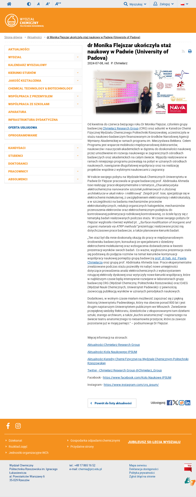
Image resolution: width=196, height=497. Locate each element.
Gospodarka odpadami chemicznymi (95, 440)
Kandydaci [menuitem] (16, 148)
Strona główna (13, 37)
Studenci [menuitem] (15, 155)
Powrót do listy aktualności (113, 403)
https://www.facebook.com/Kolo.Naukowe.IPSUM (137, 377)
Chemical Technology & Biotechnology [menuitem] (40, 88)
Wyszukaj (135, 4)
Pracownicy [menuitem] (18, 171)
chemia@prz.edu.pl (90, 469)
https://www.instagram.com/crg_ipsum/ (131, 385)
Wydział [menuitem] (15, 57)
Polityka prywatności (142, 473)
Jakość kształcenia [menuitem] (24, 80)
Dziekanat (15, 440)
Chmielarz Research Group (121, 128)
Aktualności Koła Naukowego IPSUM (112, 352)
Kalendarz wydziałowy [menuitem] (27, 65)
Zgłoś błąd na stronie (142, 476)
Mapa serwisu (138, 465)
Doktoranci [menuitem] (18, 163)
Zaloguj (163, 4)
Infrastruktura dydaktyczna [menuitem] (33, 119)
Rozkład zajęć (18, 446)
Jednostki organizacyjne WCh (29, 453)
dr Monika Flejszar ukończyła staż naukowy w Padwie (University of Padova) (93, 37)
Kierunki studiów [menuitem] (22, 73)
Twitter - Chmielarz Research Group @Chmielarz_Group (124, 370)
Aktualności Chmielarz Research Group (113, 345)
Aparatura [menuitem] (17, 112)
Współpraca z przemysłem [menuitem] (30, 96)
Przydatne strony (82, 446)
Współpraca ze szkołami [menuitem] (28, 104)
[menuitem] (78, 57)
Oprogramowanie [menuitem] (22, 135)
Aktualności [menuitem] (18, 49)
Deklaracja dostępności (143, 469)
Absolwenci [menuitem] (17, 179)
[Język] (184, 4)
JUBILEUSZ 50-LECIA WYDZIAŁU (154, 442)
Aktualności (34, 37)
